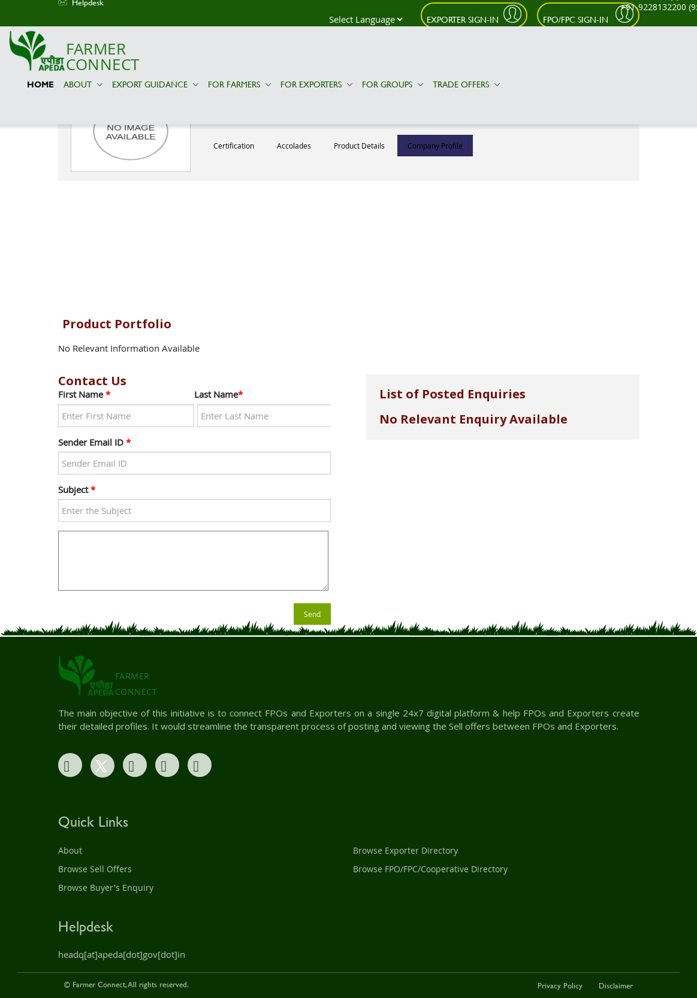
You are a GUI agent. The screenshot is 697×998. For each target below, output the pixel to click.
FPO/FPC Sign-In (577, 19)
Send (312, 614)
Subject (76, 489)
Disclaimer (616, 985)
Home (40, 84)
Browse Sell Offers (95, 869)
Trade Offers (466, 84)
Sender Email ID (94, 442)
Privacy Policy (560, 985)
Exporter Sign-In (463, 19)
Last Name (218, 394)
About (83, 84)
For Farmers (239, 84)
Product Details (359, 145)
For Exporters (316, 84)
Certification (233, 145)
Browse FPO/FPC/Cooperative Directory (430, 869)
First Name (84, 394)
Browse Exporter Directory (405, 850)
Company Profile (435, 145)
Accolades (294, 145)
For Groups (392, 84)
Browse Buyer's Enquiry (105, 887)
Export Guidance (155, 84)
